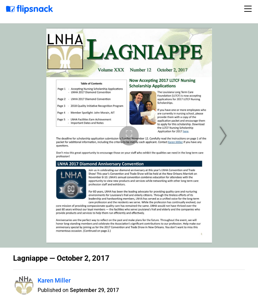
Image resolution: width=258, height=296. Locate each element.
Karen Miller (54, 280)
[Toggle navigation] (249, 8)
